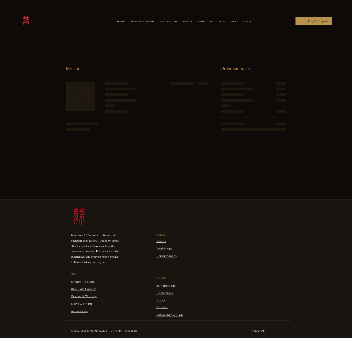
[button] (205, 21)
